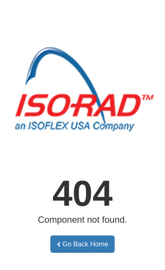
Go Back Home (82, 244)
